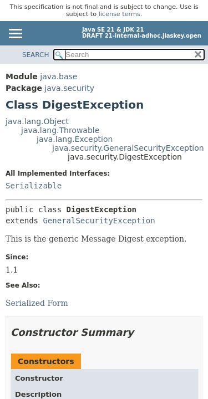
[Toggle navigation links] (15, 34)
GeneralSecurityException (99, 220)
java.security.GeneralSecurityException (128, 148)
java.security (69, 88)
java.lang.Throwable (60, 130)
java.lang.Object (37, 121)
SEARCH (35, 55)
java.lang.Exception (75, 139)
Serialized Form (37, 303)
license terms (119, 14)
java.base (58, 76)
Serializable (34, 185)
